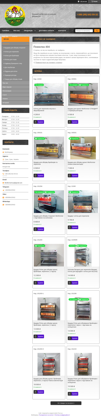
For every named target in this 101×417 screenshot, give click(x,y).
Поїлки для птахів (10, 59)
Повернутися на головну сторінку (48, 63)
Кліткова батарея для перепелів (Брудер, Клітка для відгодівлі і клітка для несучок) (82, 270)
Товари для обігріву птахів (13, 79)
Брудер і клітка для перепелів (78, 216)
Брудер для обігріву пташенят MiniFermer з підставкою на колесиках (48, 217)
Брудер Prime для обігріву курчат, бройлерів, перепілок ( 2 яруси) (46, 270)
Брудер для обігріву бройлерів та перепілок (45, 163)
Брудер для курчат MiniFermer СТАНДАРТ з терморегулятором (83, 109)
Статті (14, 36)
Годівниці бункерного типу (13, 63)
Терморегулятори (10, 75)
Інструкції (6, 102)
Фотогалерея (7, 91)
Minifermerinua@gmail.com (13, 183)
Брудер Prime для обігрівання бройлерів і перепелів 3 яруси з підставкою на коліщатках (82, 380)
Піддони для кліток (11, 71)
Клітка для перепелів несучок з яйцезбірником (45, 109)
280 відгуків (83, 1)
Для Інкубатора (10, 67)
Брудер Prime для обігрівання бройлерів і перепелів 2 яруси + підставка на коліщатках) (82, 325)
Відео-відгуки (7, 87)
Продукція (28, 30)
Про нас (16, 30)
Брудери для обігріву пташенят (15, 48)
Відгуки (5, 36)
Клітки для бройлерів (12, 55)
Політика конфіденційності (62, 415)
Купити (40, 122)
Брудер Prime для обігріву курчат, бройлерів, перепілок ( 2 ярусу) (46, 324)
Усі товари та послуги (65, 403)
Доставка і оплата (46, 30)
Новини (5, 98)
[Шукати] (97, 30)
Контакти (62, 30)
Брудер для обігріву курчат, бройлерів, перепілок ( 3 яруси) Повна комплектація (48, 379)
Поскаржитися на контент (46, 415)
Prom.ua (60, 413)
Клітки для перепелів (12, 51)
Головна (5, 30)
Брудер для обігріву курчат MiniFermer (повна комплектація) (81, 163)
